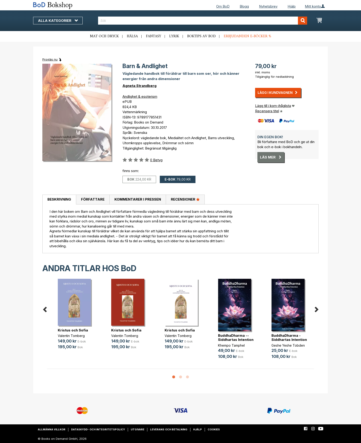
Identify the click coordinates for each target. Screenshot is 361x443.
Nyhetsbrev (268, 6)
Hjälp (292, 6)
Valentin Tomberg (71, 336)
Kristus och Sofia (73, 330)
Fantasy (153, 36)
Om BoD (223, 6)
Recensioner (185, 199)
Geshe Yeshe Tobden (288, 345)
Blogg (244, 6)
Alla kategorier (58, 20)
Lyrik (174, 36)
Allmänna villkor (51, 429)
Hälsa (132, 36)
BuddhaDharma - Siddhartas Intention (289, 337)
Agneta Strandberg (139, 85)
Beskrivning (59, 199)
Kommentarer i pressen (137, 199)
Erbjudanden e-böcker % (247, 36)
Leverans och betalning (168, 429)
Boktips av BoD (201, 36)
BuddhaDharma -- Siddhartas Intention (235, 337)
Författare (93, 199)
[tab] (59, 200)
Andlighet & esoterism (139, 96)
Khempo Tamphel (231, 345)
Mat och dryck (104, 36)
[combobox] (202, 21)
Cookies (214, 429)
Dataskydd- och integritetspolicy (98, 429)
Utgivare (137, 429)
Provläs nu (50, 59)
